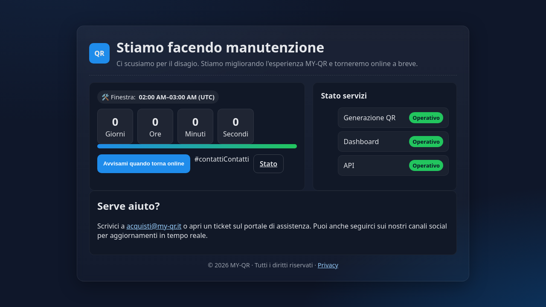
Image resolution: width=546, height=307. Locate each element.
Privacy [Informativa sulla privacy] (328, 265)
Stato (268, 163)
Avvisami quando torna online (143, 163)
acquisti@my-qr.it (154, 226)
